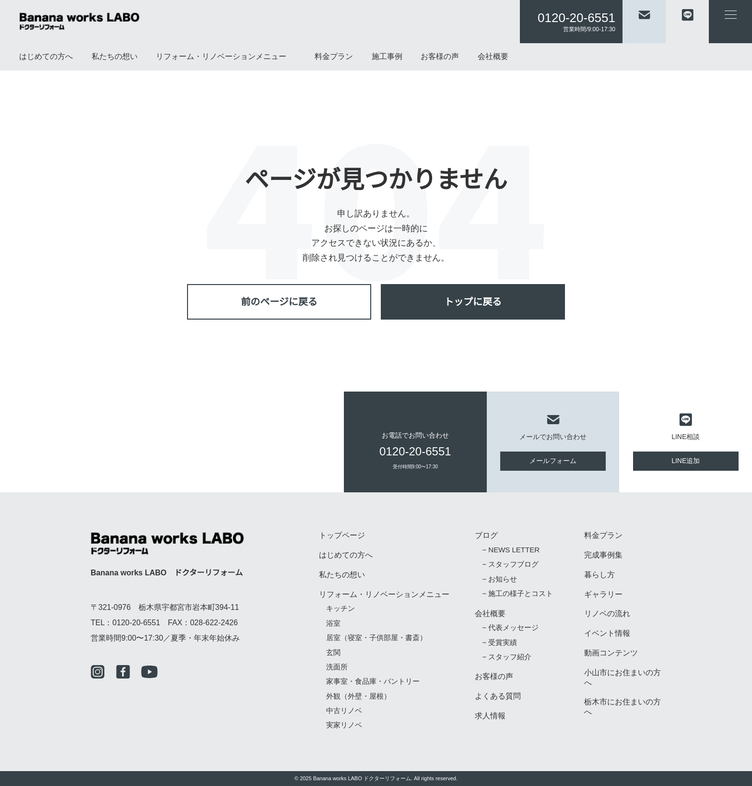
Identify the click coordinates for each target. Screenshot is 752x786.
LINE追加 (685, 460)
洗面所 (337, 667)
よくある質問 (498, 696)
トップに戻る (473, 302)
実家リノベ (344, 725)
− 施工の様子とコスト (517, 594)
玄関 (333, 653)
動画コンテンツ (611, 653)
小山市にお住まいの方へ (622, 678)
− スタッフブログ (510, 565)
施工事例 (387, 56)
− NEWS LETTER (508, 550)
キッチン (340, 609)
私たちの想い (115, 56)
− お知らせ (499, 579)
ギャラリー (603, 594)
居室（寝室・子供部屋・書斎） (376, 638)
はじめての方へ (46, 56)
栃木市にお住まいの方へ (622, 707)
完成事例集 (603, 555)
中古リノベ (344, 711)
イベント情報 (607, 633)
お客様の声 (440, 56)
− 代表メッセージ (510, 628)
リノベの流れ (607, 613)
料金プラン (334, 56)
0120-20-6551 (576, 18)
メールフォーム (552, 460)
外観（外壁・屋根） (358, 696)
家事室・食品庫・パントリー (373, 682)
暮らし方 (599, 575)
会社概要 (493, 56)
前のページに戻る (279, 302)
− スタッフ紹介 (506, 657)
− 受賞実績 (499, 643)
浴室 (333, 624)
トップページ (342, 535)
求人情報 (490, 716)
